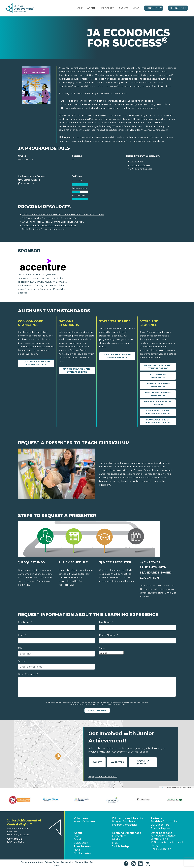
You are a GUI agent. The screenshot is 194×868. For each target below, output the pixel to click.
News (136, 8)
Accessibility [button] (67, 862)
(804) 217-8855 (15, 841)
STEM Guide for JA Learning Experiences (44, 229)
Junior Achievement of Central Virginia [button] (164, 837)
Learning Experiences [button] (126, 833)
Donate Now (154, 8)
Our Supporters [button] (160, 824)
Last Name (105, 622)
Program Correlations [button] (124, 824)
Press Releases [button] (82, 846)
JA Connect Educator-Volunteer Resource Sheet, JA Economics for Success (63, 214)
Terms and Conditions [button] (31, 862)
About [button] (78, 833)
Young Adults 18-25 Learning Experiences (158, 421)
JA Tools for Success (141, 169)
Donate (97, 762)
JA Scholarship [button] (120, 846)
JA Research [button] (81, 843)
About (91, 8)
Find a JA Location (161, 849)
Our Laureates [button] (82, 853)
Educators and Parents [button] (127, 818)
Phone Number (108, 635)
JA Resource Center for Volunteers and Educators (49, 225)
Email (21, 635)
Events (123, 8)
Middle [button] (116, 839)
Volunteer (117, 762)
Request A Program (143, 762)
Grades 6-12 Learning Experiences (158, 394)
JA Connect (136, 161)
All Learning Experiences (158, 376)
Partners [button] (156, 818)
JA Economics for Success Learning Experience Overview (53, 221)
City (20, 648)
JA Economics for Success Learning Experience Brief (50, 218)
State (102, 648)
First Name (24, 622)
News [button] (77, 849)
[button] (96, 8)
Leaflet (162, 787)
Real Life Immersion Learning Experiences (158, 412)
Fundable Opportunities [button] (164, 821)
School (21, 661)
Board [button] (77, 839)
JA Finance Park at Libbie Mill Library (167, 844)
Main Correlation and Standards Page (36, 363)
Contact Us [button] (14, 839)
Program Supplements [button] (125, 821)
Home (79, 8)
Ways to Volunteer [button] (84, 821)
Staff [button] (76, 836)
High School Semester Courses (158, 403)
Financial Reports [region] (160, 828)
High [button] (115, 843)
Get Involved (177, 8)
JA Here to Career (140, 165)
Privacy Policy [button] (52, 862)
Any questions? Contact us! (102, 776)
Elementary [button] (119, 836)
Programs (107, 8)
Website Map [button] (81, 862)
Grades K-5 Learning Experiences (158, 385)
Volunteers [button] (81, 818)
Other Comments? (28, 674)
